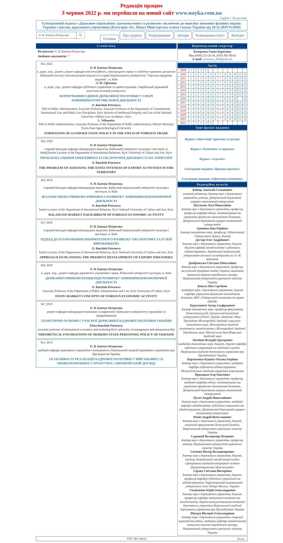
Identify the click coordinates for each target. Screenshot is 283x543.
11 (239, 74)
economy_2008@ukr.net (217, 59)
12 (244, 74)
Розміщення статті (210, 35)
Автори (183, 35)
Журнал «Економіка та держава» (212, 149)
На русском (239, 18)
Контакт (237, 35)
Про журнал (132, 35)
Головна (109, 39)
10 (234, 74)
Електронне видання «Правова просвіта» (212, 169)
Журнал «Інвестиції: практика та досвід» (212, 139)
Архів (212, 65)
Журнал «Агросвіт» (212, 159)
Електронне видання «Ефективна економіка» (212, 178)
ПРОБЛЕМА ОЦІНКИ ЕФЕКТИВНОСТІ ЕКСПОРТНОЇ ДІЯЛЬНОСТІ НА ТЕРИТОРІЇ (106, 158)
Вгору (241, 538)
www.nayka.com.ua (198, 13)
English (224, 18)
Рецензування (159, 35)
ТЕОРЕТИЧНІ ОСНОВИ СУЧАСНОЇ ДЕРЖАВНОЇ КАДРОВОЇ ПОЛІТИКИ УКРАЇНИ (106, 321)
